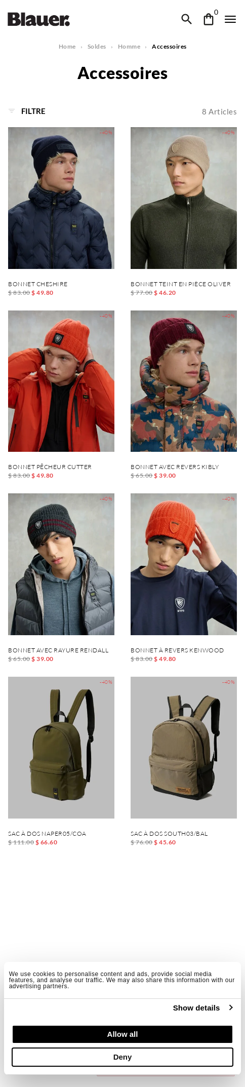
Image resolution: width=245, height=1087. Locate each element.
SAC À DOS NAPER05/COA (47, 834)
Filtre (27, 110)
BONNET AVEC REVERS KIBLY (175, 467)
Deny (122, 1057)
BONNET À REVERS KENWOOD (177, 650)
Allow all (122, 1034)
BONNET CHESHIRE (38, 284)
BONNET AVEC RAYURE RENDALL (58, 650)
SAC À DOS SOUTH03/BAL (169, 834)
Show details (196, 1007)
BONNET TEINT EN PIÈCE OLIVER (181, 284)
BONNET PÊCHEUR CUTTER (50, 467)
